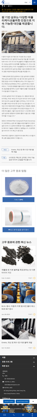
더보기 (31, 278)
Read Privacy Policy (22, 401)
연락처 (4, 371)
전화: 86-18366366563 (8, 377)
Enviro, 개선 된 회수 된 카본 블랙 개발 (22, 151)
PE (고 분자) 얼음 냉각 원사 (18, 230)
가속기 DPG (18, 200)
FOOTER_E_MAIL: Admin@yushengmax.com (11, 383)
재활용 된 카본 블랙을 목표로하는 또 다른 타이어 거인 (18, 271)
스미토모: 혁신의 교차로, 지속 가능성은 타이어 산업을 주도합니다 (22, 159)
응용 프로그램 (7, 362)
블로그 (10, 6)
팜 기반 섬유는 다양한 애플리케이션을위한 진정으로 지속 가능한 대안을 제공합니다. (17, 10)
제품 (3, 357)
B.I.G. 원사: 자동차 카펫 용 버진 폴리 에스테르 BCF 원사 (18, 307)
